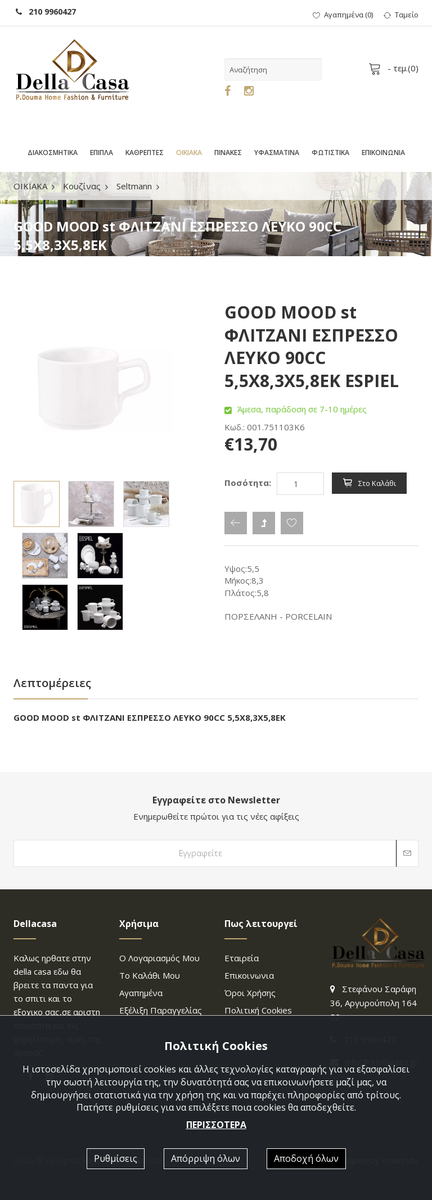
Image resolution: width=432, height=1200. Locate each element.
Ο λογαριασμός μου (159, 957)
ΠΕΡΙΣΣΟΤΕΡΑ (216, 1125)
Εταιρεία (241, 957)
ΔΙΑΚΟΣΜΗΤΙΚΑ (53, 152)
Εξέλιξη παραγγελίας (160, 1010)
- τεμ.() (395, 68)
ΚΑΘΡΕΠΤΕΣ (144, 152)
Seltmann (134, 186)
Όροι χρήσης (250, 992)
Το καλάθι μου (149, 975)
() (343, 15)
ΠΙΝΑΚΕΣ (228, 152)
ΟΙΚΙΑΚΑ (189, 152)
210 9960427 (46, 11)
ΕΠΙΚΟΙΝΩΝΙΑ (383, 152)
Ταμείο (401, 15)
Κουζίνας (82, 186)
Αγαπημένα (141, 992)
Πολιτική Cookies (258, 1010)
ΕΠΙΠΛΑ (101, 152)
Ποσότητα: (247, 482)
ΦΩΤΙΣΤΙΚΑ (330, 152)
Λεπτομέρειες (52, 682)
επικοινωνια (249, 975)
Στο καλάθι (369, 483)
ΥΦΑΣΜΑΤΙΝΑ (276, 152)
